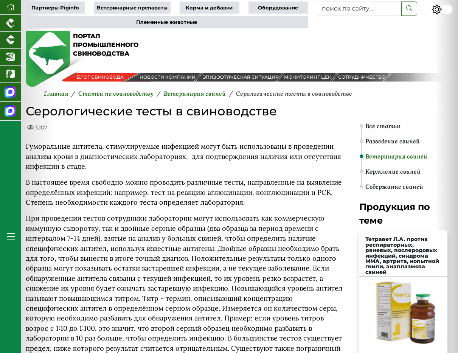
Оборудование (278, 8)
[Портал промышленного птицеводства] (10, 23)
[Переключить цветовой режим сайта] (442, 9)
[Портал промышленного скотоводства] (10, 40)
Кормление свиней (393, 171)
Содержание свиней (394, 186)
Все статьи (383, 126)
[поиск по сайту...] (359, 9)
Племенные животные (166, 22)
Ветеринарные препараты (132, 8)
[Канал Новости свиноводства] (10, 92)
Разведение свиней (392, 141)
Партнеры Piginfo (55, 8)
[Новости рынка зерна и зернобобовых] (10, 74)
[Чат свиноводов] (10, 111)
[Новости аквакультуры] (10, 57)
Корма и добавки (209, 8)
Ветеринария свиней (396, 156)
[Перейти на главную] (10, 7)
